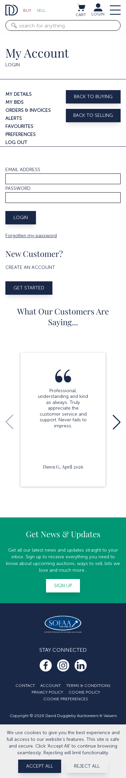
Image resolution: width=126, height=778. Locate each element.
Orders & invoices (28, 110)
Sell (41, 10)
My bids (14, 102)
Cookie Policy (84, 692)
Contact (25, 685)
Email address (22, 169)
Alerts (13, 118)
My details (18, 94)
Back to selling (93, 115)
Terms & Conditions (88, 685)
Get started (28, 287)
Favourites (19, 126)
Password (18, 188)
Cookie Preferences (65, 699)
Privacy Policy (47, 692)
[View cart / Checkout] (81, 7)
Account (50, 685)
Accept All (39, 766)
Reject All (87, 766)
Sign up (63, 585)
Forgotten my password (31, 235)
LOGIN (97, 14)
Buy (27, 10)
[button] (117, 422)
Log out (16, 142)
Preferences (20, 134)
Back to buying (93, 96)
